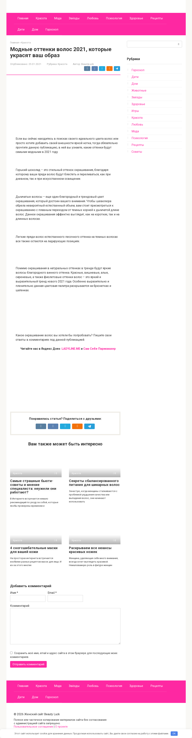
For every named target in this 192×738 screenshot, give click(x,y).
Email (52, 592)
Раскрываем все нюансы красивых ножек (90, 550)
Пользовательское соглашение (33, 726)
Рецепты (156, 18)
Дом (35, 29)
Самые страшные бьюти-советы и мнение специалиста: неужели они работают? (33, 487)
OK (174, 733)
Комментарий (19, 606)
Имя (14, 592)
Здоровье (136, 18)
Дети (20, 29)
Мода (57, 18)
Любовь (93, 18)
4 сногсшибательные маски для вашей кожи (34, 550)
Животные (138, 90)
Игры (135, 111)
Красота (41, 18)
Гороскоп (51, 29)
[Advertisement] (68, 106)
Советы (136, 151)
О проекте (61, 726)
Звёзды (74, 18)
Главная (22, 18)
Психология (114, 18)
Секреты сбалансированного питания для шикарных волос (94, 483)
